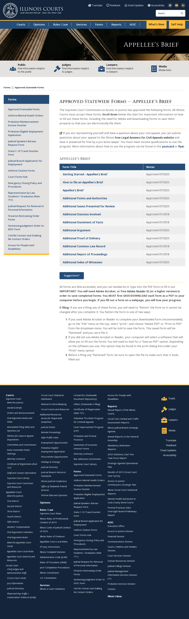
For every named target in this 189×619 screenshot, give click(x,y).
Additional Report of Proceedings (85, 254)
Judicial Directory (15, 588)
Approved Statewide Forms (27, 87)
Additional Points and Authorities (85, 198)
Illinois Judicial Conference (54, 480)
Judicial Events (48, 426)
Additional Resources (50, 414)
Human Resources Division (121, 560)
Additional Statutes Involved (82, 214)
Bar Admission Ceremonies (87, 458)
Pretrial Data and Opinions (54, 495)
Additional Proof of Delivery (81, 238)
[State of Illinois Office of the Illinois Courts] (33, 10)
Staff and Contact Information (21, 472)
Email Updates (134, 5)
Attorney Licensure (16, 458)
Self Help (177, 24)
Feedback (113, 5)
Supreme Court (13, 398)
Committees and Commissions (21, 444)
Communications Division (120, 541)
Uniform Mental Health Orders (25, 115)
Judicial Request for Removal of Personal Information (26, 207)
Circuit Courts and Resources (55, 409)
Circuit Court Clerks (16, 577)
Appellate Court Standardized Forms (64, 87)
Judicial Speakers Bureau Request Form (22, 143)
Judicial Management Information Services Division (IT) (122, 575)
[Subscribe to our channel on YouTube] (176, 5)
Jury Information (15, 583)
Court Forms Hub (18, 176)
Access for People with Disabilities (21, 247)
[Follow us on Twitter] (170, 5)
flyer (181, 146)
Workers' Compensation (18, 526)
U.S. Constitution (48, 577)
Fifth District (13, 521)
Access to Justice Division (120, 531)
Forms (99, 24)
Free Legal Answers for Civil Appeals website (144, 137)
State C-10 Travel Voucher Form (23, 152)
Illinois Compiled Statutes (52, 551)
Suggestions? (71, 275)
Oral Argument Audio (17, 537)
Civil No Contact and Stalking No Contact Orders (24, 237)
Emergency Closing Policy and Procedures (25, 184)
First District (13, 500)
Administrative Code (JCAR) (53, 556)
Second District (14, 506)
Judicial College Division (119, 565)
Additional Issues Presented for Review (89, 206)
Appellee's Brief (73, 190)
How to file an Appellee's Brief (83, 182)
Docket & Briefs (14, 407)
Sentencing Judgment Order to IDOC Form (26, 227)
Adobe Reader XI (138, 291)
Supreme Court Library (18, 477)
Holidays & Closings (50, 461)
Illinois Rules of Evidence (52, 536)
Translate (95, 5)
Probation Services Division (121, 583)
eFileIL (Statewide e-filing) (87, 403)
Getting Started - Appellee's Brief (85, 174)
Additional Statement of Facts (83, 222)
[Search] (170, 13)
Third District (13, 511)
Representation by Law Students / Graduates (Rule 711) (24, 196)
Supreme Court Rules (50, 513)
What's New (156, 24)
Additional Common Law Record (84, 246)
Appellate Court (14, 491)
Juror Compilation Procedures (55, 567)
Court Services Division (119, 555)
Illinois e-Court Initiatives (52, 588)
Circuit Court (12, 565)
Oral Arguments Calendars (20, 531)
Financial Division (116, 536)
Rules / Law (60, 24)
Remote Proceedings (51, 432)
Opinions (39, 24)
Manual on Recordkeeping (54, 403)
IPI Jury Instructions (50, 546)
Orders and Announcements (20, 412)
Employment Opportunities (54, 442)
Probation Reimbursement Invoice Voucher (23, 123)
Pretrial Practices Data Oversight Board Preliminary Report (122, 511)
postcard (168, 146)
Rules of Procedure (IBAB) (53, 562)
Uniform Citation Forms (21, 170)
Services (81, 24)
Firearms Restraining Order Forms (23, 217)
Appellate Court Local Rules (20, 551)
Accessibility (156, 5)
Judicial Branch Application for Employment (25, 162)
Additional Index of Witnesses (82, 262)
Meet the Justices (15, 402)
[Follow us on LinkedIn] (183, 5)
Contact (111, 588)
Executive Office (116, 525)
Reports (116, 24)
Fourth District (14, 516)
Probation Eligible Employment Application (25, 133)
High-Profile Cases (49, 437)
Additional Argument (77, 230)
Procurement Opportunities (54, 456)
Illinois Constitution (49, 572)
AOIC (133, 24)
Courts (21, 24)
